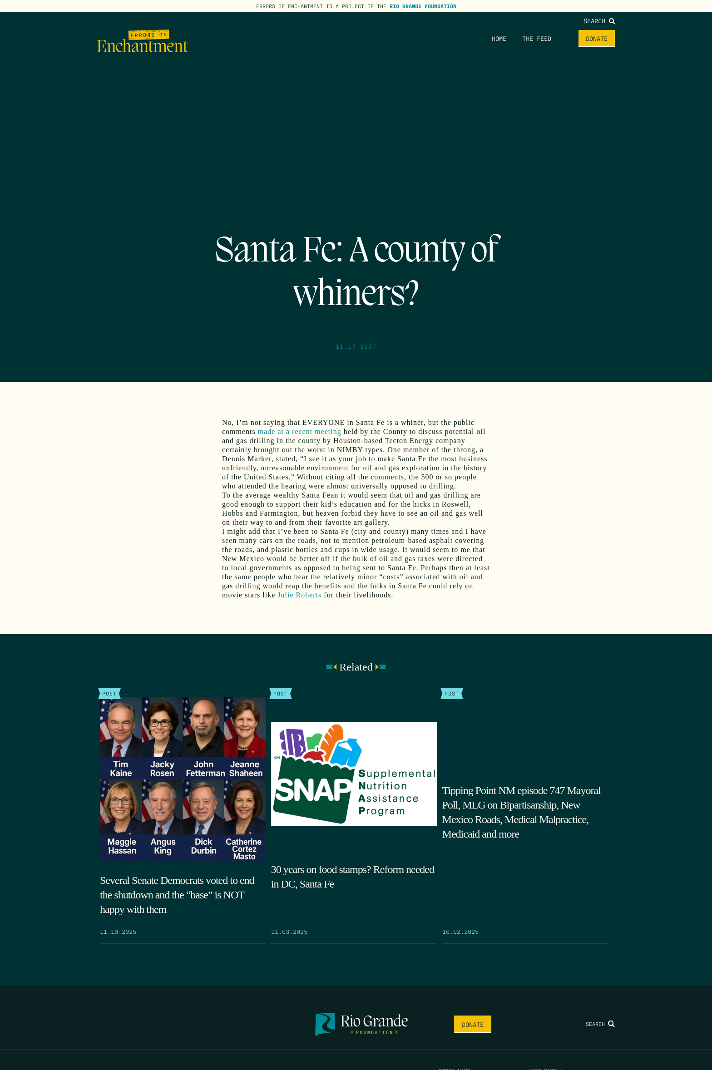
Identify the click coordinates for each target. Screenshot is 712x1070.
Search (599, 20)
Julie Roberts (300, 595)
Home (499, 38)
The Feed (536, 38)
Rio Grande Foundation (423, 6)
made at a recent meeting (299, 431)
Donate (597, 38)
